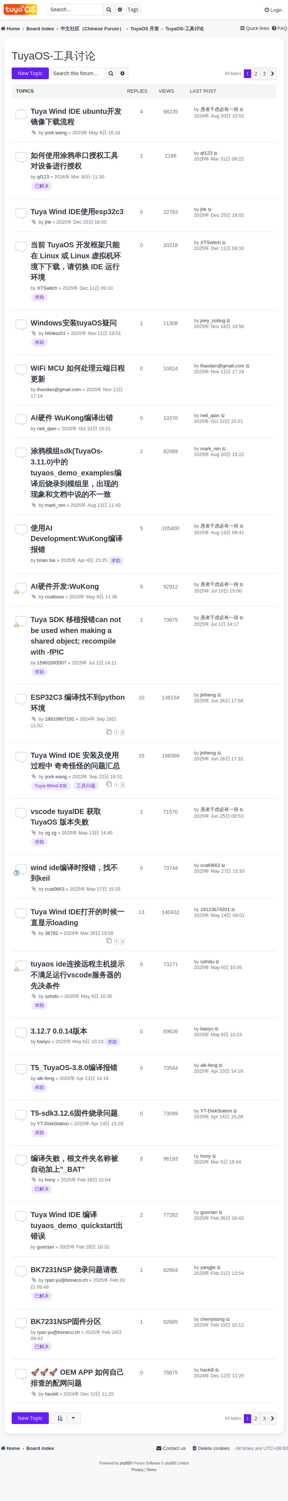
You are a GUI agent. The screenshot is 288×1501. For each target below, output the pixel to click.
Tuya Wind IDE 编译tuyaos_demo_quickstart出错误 (77, 1225)
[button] (272, 73)
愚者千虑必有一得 (219, 109)
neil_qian (47, 428)
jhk (48, 222)
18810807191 (59, 719)
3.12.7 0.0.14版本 (59, 1031)
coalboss (54, 596)
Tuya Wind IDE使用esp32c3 (77, 212)
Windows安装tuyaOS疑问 (74, 323)
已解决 (42, 186)
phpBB (125, 1463)
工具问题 (86, 785)
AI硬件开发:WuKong (65, 586)
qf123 (43, 177)
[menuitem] (273, 10)
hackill (51, 1394)
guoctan (45, 1247)
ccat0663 (55, 889)
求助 (39, 297)
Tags (133, 9)
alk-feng (45, 1078)
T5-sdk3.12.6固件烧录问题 (74, 1113)
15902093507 (52, 662)
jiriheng (208, 695)
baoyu (43, 1041)
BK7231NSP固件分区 (66, 1321)
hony (50, 1179)
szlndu (52, 996)
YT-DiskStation (53, 1123)
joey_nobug (213, 320)
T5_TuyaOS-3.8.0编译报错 (74, 1068)
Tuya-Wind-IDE (51, 785)
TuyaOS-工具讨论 (54, 56)
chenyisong (213, 1319)
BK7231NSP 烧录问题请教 (74, 1270)
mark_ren (55, 505)
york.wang (56, 132)
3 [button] (264, 73)
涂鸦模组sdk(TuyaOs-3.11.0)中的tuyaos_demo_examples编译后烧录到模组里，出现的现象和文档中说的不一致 (76, 472)
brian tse (46, 560)
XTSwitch (47, 288)
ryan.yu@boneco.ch (66, 1280)
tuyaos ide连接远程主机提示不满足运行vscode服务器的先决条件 (78, 974)
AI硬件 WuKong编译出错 (72, 418)
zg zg (51, 833)
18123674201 (215, 909)
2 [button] (255, 73)
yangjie (208, 1267)
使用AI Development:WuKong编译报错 (76, 538)
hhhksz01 (55, 333)
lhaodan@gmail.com (59, 389)
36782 (51, 933)
